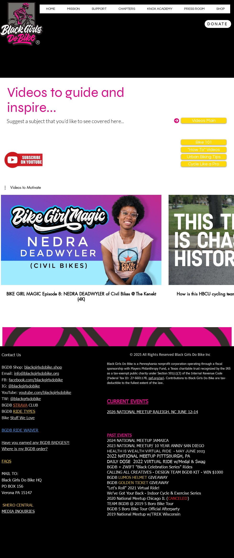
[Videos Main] (203, 120)
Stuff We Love (22, 418)
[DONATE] (218, 24)
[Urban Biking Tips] (203, 157)
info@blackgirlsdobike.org (36, 374)
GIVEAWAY (158, 478)
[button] (23, 188)
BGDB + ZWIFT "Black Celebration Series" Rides (150, 467)
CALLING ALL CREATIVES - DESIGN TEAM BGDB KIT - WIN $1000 (165, 472)
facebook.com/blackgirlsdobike (36, 380)
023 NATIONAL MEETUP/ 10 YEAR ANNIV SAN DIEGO (156, 446)
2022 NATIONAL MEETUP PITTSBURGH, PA (148, 456)
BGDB (112, 478)
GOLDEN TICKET (133, 483)
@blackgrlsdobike (25, 399)
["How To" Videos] (203, 149)
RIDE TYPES (24, 412)
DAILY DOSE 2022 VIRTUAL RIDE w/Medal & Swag (156, 462)
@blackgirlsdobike (24, 386)
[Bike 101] (203, 142)
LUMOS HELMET (133, 478)
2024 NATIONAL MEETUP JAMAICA (138, 441)
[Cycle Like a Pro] (203, 164)
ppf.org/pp (156, 378)
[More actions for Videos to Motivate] (23, 188)
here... (117, 121)
